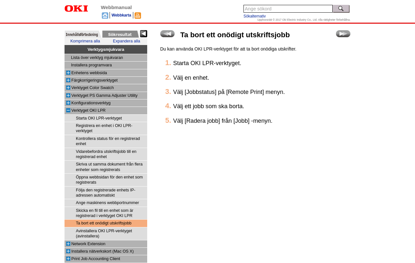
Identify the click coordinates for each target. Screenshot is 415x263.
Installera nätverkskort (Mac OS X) (102, 251)
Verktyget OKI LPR (88, 110)
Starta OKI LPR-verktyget (99, 118)
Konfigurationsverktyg (91, 103)
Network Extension (88, 244)
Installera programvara (91, 65)
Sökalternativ (254, 16)
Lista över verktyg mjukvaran (97, 57)
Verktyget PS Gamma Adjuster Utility (104, 95)
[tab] (83, 34)
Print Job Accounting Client (95, 259)
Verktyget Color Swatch (92, 88)
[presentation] (83, 34)
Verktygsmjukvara (106, 49)
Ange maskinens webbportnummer (107, 202)
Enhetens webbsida (89, 73)
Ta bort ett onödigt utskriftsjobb (104, 223)
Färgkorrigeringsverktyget (94, 80)
